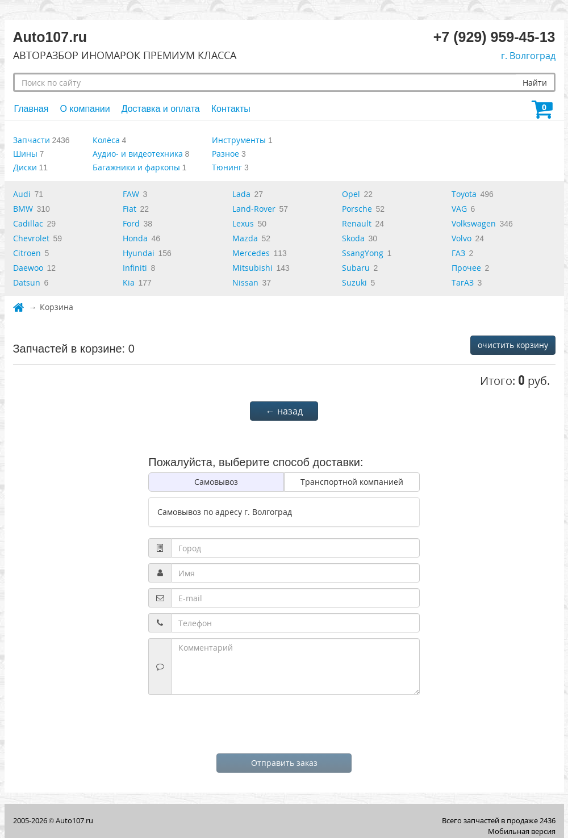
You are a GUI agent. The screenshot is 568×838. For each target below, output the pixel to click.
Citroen (27, 253)
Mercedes (251, 253)
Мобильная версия (522, 831)
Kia (129, 282)
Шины (25, 153)
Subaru (356, 267)
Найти (535, 82)
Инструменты (239, 140)
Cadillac (28, 223)
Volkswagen (474, 223)
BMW (23, 208)
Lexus (243, 223)
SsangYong (362, 253)
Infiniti (135, 267)
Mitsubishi (252, 267)
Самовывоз (216, 481)
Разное (225, 153)
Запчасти (31, 140)
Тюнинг (227, 167)
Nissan (245, 282)
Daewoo (28, 267)
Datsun (26, 282)
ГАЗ (458, 253)
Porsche (357, 208)
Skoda (353, 238)
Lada (241, 193)
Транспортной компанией (351, 481)
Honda (135, 238)
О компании (85, 109)
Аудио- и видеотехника (138, 153)
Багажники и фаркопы (136, 167)
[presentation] (284, 723)
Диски (25, 167)
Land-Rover (253, 208)
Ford (131, 223)
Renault (356, 223)
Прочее (466, 267)
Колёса (106, 140)
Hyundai (138, 253)
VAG (459, 208)
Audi (22, 193)
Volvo (461, 238)
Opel (351, 193)
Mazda (245, 238)
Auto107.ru (74, 820)
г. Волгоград (528, 55)
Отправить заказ (284, 762)
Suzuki (354, 282)
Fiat (129, 208)
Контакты (230, 109)
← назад (284, 411)
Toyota (464, 193)
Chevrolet (31, 238)
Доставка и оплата (161, 109)
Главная (31, 109)
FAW (131, 193)
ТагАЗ (463, 282)
